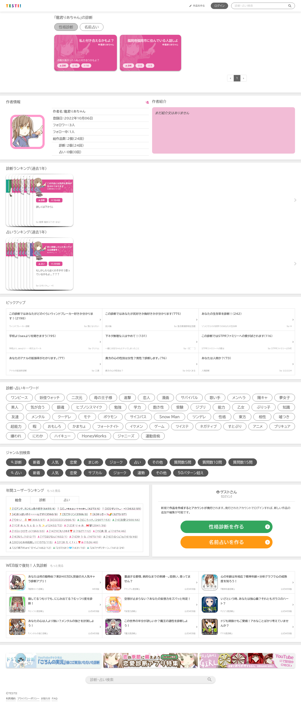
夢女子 (284, 397)
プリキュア (282, 426)
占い (137, 462)
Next (295, 200)
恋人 (146, 397)
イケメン (136, 426)
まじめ (93, 462)
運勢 (141, 473)
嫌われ (16, 436)
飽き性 (158, 407)
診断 (42, 500)
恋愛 (73, 462)
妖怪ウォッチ (50, 397)
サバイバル (189, 397)
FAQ (54, 698)
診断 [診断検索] (16, 462)
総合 (18, 500)
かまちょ (79, 426)
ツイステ (182, 426)
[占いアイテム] (26, 264)
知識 (286, 407)
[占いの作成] (227, 542)
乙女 (241, 407)
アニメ (258, 426)
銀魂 (60, 407)
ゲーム (159, 426)
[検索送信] (290, 6)
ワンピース (19, 397)
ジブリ (201, 407)
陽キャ (262, 397)
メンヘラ (239, 397)
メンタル (38, 417)
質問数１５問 (242, 462)
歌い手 (215, 397)
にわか (37, 436)
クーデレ (64, 417)
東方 (242, 417)
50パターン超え (191, 473)
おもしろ (54, 426)
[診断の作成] (227, 527)
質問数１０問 (212, 462)
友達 (15, 417)
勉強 (117, 407)
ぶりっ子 (263, 407)
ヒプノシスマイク (89, 407)
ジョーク (116, 462)
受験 (179, 407)
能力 (221, 407)
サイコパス (138, 417)
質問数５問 (182, 462)
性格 (222, 417)
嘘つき (284, 417)
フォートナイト (108, 426)
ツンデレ (199, 417)
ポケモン (110, 417)
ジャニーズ (126, 436)
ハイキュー (62, 436)
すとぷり (235, 426)
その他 (157, 462)
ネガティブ (208, 426)
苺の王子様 (103, 397)
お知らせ (45, 698)
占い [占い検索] (16, 473)
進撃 (127, 397)
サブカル (95, 473)
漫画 (165, 397)
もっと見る (53, 490)
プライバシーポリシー (28, 698)
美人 (14, 407)
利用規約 (11, 698)
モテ (87, 417)
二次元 (76, 397)
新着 (36, 462)
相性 (262, 417)
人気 (55, 462)
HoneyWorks (94, 436)
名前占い (91, 27)
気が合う (38, 407)
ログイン (219, 5)
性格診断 (66, 27)
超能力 (16, 426)
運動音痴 (153, 436)
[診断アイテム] (85, 53)
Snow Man (169, 417)
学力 (137, 407)
